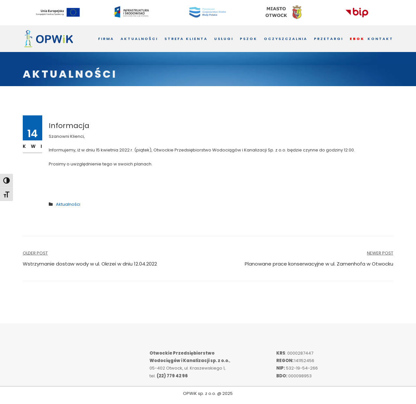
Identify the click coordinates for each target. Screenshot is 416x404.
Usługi (223, 38)
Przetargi (328, 38)
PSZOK (248, 38)
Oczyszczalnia (285, 38)
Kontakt (380, 38)
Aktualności (139, 38)
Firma (106, 38)
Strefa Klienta (186, 38)
